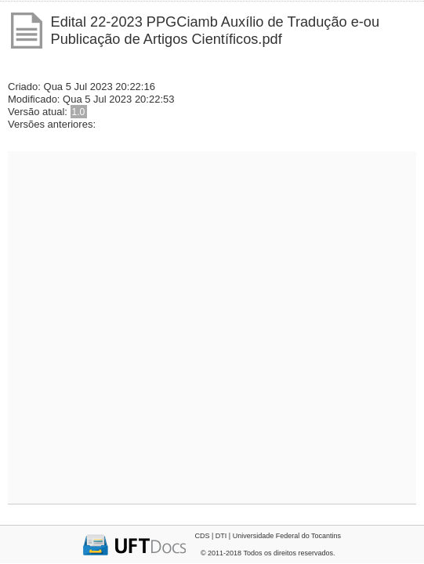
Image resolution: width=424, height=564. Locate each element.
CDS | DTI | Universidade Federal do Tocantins (267, 536)
